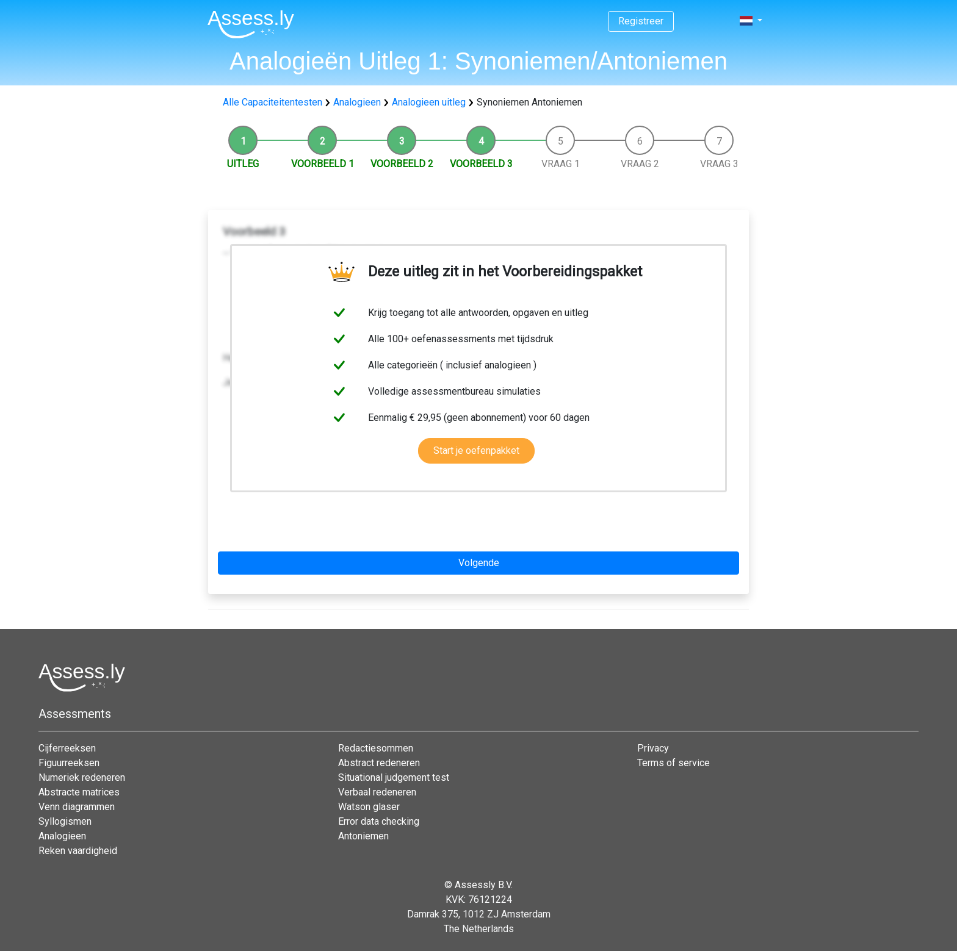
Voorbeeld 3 (481, 164)
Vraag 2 (640, 164)
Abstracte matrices (79, 792)
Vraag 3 (719, 164)
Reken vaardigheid (77, 850)
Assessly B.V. (484, 885)
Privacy (653, 748)
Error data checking (378, 821)
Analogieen (357, 102)
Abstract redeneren (379, 763)
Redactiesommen (375, 748)
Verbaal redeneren (377, 792)
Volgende (478, 563)
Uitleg (243, 164)
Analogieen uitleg (429, 102)
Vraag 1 (560, 164)
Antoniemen (363, 836)
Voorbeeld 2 (401, 164)
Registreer (640, 21)
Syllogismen (65, 821)
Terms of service (673, 763)
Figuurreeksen (68, 763)
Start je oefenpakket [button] (476, 450)
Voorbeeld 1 (322, 164)
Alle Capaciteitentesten (272, 102)
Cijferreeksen (67, 748)
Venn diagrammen (76, 807)
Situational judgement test (393, 777)
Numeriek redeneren (81, 777)
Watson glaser (369, 807)
